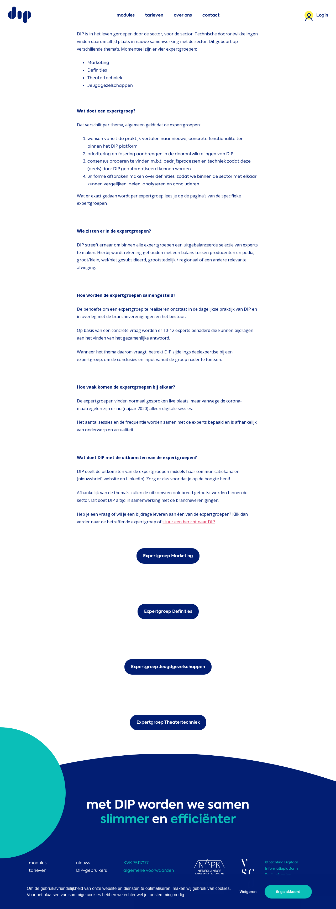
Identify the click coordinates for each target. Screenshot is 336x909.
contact (210, 15)
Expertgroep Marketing (168, 556)
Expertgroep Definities (168, 611)
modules (126, 15)
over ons (183, 15)
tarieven (154, 15)
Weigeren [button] (248, 892)
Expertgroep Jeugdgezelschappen (168, 667)
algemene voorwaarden (148, 870)
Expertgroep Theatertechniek (168, 722)
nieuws (83, 862)
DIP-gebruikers (91, 870)
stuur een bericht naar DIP (188, 522)
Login (322, 15)
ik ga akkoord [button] (288, 892)
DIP (20, 15)
